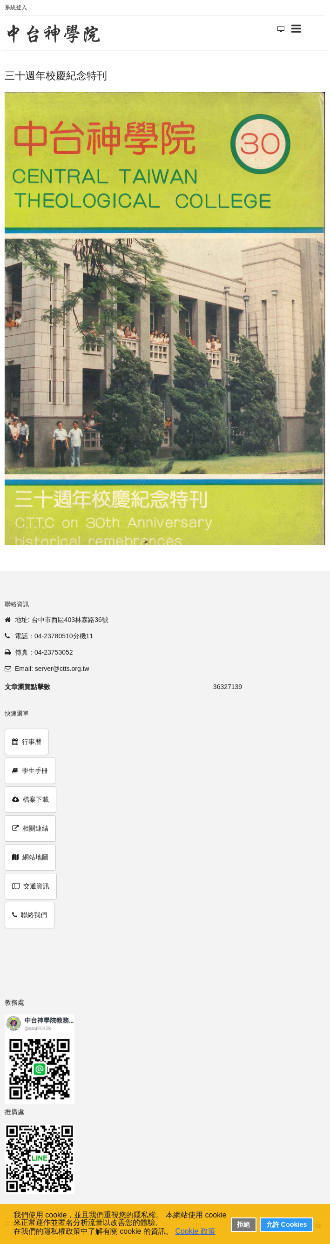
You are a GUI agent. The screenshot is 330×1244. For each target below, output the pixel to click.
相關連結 (30, 828)
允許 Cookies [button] (286, 1224)
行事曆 (26, 741)
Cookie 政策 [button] (195, 1231)
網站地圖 (30, 857)
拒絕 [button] (243, 1224)
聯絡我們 (29, 915)
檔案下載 (30, 799)
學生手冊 (30, 770)
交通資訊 (30, 886)
